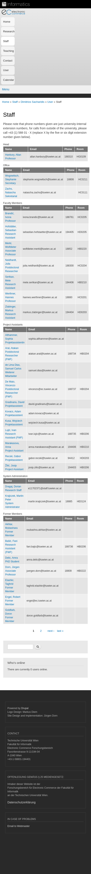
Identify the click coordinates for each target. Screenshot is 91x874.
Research (9, 31)
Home (6, 21)
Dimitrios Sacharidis (32, 101)
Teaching (8, 50)
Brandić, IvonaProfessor (10, 217)
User (6, 70)
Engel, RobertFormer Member (12, 601)
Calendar (8, 79)
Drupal (24, 708)
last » (60, 630)
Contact (7, 60)
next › (50, 630)
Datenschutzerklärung (21, 802)
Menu (5, 89)
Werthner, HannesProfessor (10, 297)
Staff (6, 41)
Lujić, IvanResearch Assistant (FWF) (14, 434)
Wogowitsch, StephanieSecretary (12, 179)
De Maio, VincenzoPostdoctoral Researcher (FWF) (12, 389)
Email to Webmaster (18, 826)
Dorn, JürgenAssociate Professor (12, 571)
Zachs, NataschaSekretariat (11, 192)
